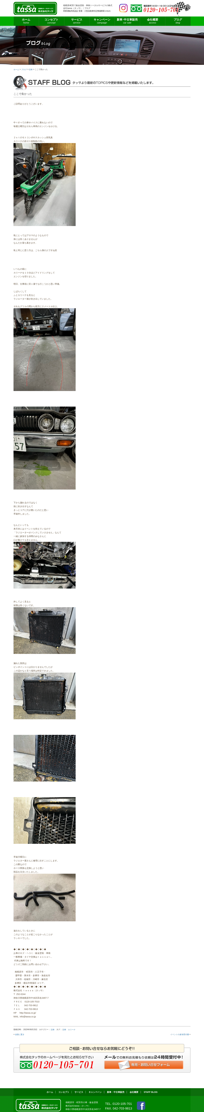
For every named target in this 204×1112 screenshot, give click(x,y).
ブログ (177, 21)
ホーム (26, 21)
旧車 (52, 1030)
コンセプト (51, 21)
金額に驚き (19, 1034)
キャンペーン (102, 21)
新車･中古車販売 (127, 21)
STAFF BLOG (151, 1092)
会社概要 (152, 21)
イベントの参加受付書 (179, 1034)
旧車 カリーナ (68, 1030)
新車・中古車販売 (115, 1092)
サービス (76, 21)
